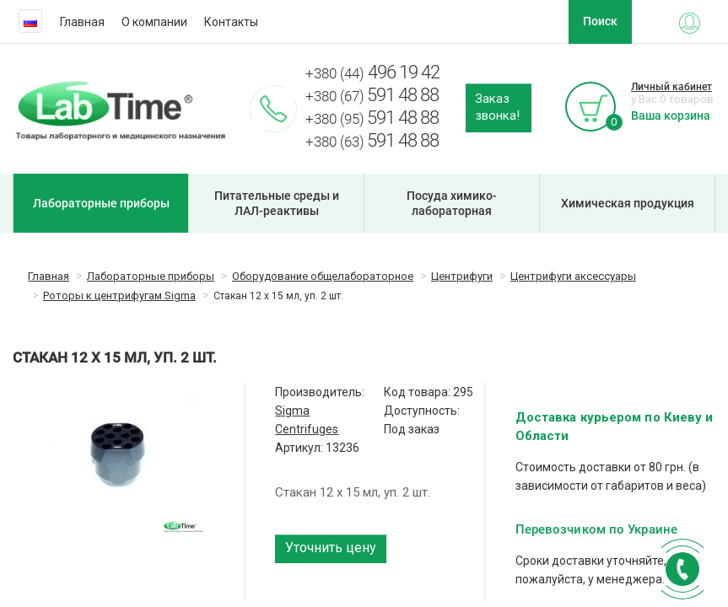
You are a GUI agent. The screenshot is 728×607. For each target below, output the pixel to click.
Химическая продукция (627, 203)
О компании (154, 22)
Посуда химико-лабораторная (452, 203)
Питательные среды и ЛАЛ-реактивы (276, 203)
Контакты (231, 22)
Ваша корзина (670, 115)
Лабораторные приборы (101, 203)
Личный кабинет (671, 87)
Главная (82, 22)
